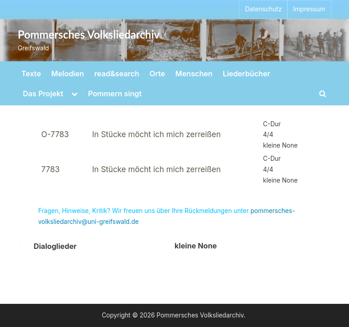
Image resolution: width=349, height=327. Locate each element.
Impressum (309, 9)
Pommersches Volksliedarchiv (89, 34)
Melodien (67, 73)
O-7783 (55, 134)
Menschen (194, 73)
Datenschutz (263, 9)
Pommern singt (115, 93)
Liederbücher (246, 73)
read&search (117, 73)
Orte (157, 73)
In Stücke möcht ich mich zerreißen (156, 134)
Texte (31, 73)
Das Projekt (43, 93)
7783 (50, 169)
